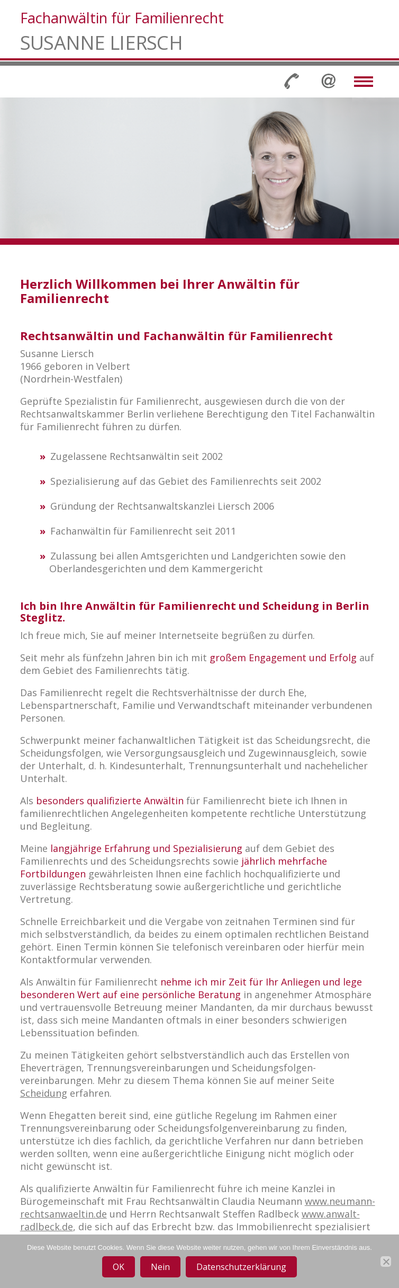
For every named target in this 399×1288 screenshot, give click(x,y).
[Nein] (385, 1261)
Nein (160, 1267)
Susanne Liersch (101, 43)
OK (118, 1267)
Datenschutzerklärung (241, 1267)
